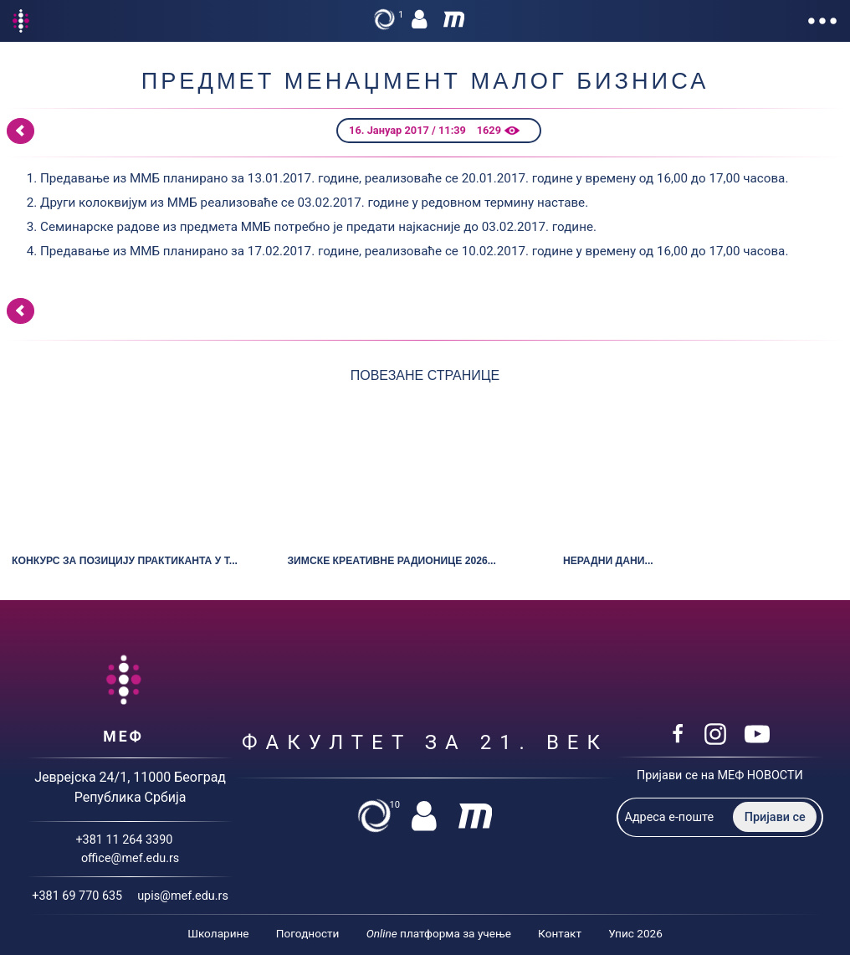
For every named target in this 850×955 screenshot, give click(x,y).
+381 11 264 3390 (123, 840)
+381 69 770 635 (77, 896)
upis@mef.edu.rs (182, 896)
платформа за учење (438, 933)
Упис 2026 (635, 933)
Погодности (308, 933)
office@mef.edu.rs (130, 858)
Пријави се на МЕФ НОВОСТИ (720, 775)
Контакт (559, 933)
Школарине (217, 933)
